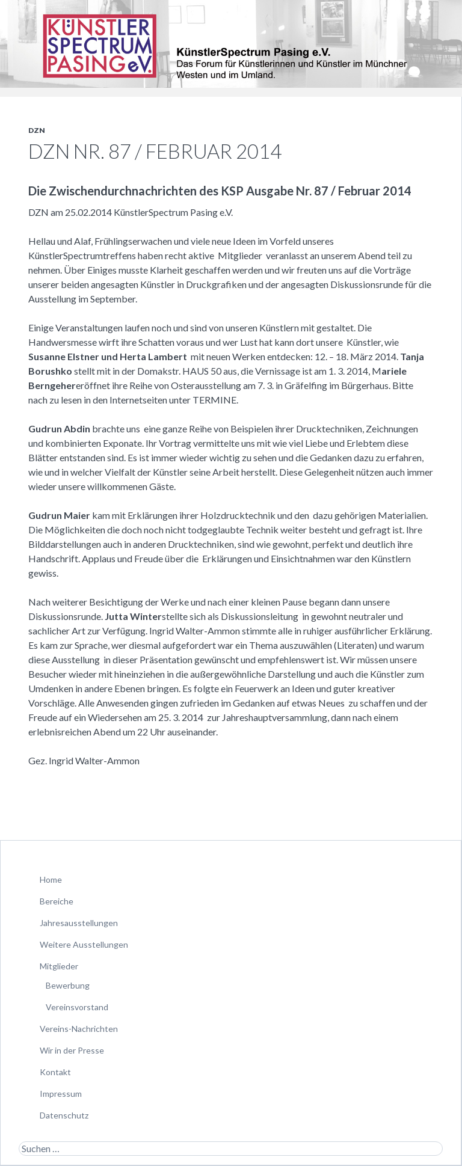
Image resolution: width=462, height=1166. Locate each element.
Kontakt (55, 1072)
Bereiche (56, 901)
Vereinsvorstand (77, 1007)
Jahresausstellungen (79, 923)
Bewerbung (68, 985)
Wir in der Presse (72, 1050)
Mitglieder (59, 966)
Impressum (61, 1093)
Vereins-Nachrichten (79, 1028)
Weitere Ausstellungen (84, 944)
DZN (36, 130)
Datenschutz (64, 1115)
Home (51, 879)
